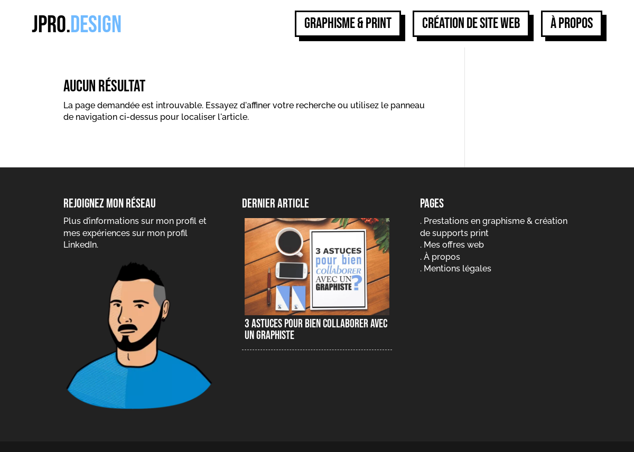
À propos (572, 23)
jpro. (77, 25)
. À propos (440, 257)
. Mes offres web (452, 245)
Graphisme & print (347, 23)
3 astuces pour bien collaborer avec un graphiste (316, 330)
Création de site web (471, 23)
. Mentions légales (455, 268)
